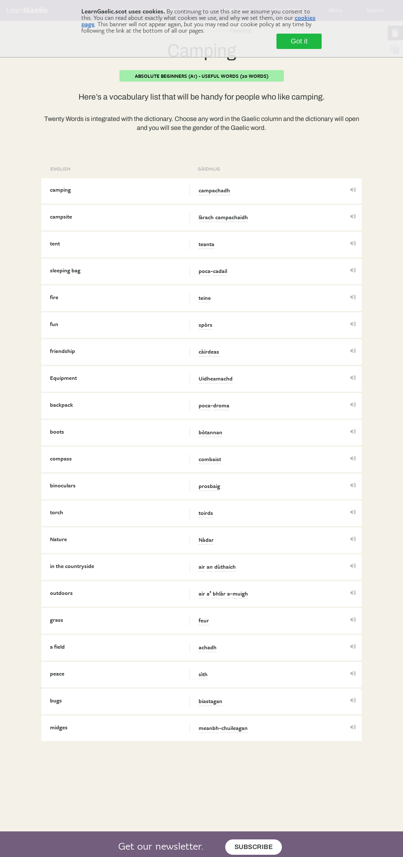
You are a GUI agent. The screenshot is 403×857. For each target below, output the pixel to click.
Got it (299, 41)
